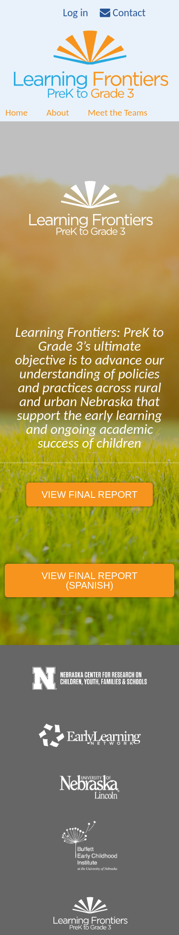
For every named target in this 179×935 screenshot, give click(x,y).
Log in (75, 12)
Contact (123, 12)
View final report (89, 494)
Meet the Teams (117, 112)
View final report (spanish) (89, 580)
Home (16, 112)
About (57, 112)
